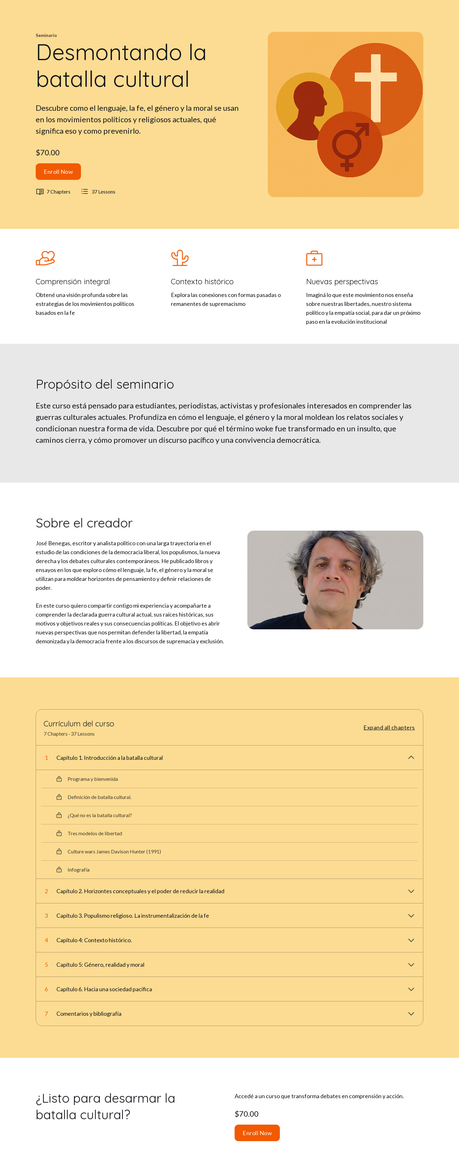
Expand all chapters (389, 727)
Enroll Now (58, 171)
